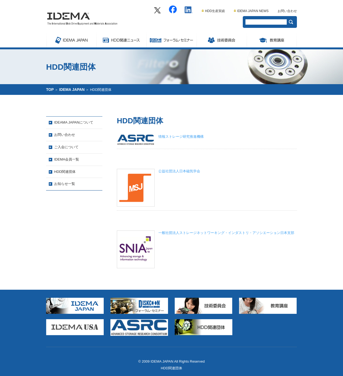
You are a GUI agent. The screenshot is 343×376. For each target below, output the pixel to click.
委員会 (221, 39)
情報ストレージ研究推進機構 (181, 137)
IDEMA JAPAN (71, 39)
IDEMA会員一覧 (66, 159)
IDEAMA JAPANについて (73, 122)
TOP (50, 89)
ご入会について (66, 147)
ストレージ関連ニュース (121, 39)
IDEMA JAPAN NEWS (251, 11)
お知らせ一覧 (64, 184)
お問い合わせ (287, 11)
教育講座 (272, 39)
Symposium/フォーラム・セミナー (171, 39)
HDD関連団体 (65, 172)
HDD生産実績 (213, 11)
